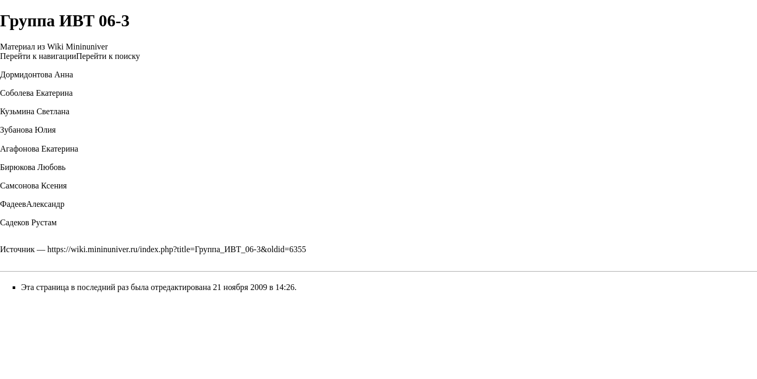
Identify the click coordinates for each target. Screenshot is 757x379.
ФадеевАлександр (32, 204)
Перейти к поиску (108, 56)
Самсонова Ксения (33, 185)
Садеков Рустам (28, 222)
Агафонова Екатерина (39, 148)
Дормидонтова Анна (36, 74)
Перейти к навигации (38, 56)
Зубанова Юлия (28, 129)
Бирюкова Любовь (33, 167)
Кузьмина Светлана (34, 111)
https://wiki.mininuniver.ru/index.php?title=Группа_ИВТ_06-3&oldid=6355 (176, 249)
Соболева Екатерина (36, 92)
